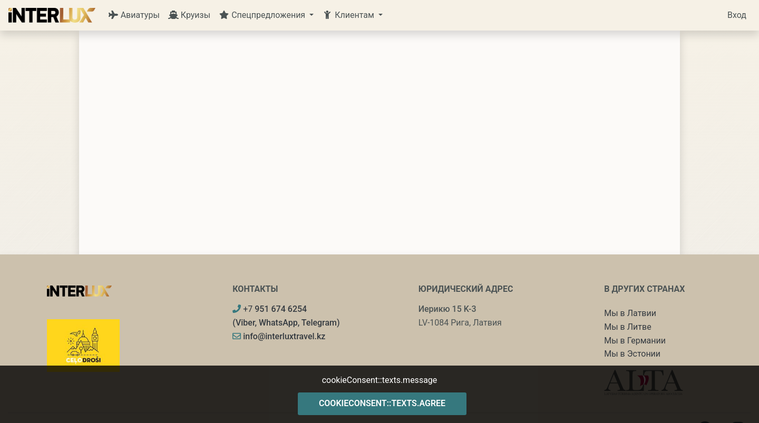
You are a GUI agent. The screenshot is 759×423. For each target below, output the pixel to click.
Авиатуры (134, 15)
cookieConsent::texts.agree (382, 403)
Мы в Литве (627, 327)
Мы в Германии (635, 341)
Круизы (189, 15)
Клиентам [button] (349, 15)
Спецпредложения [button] (263, 15)
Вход (736, 15)
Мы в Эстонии (632, 354)
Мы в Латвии (630, 313)
